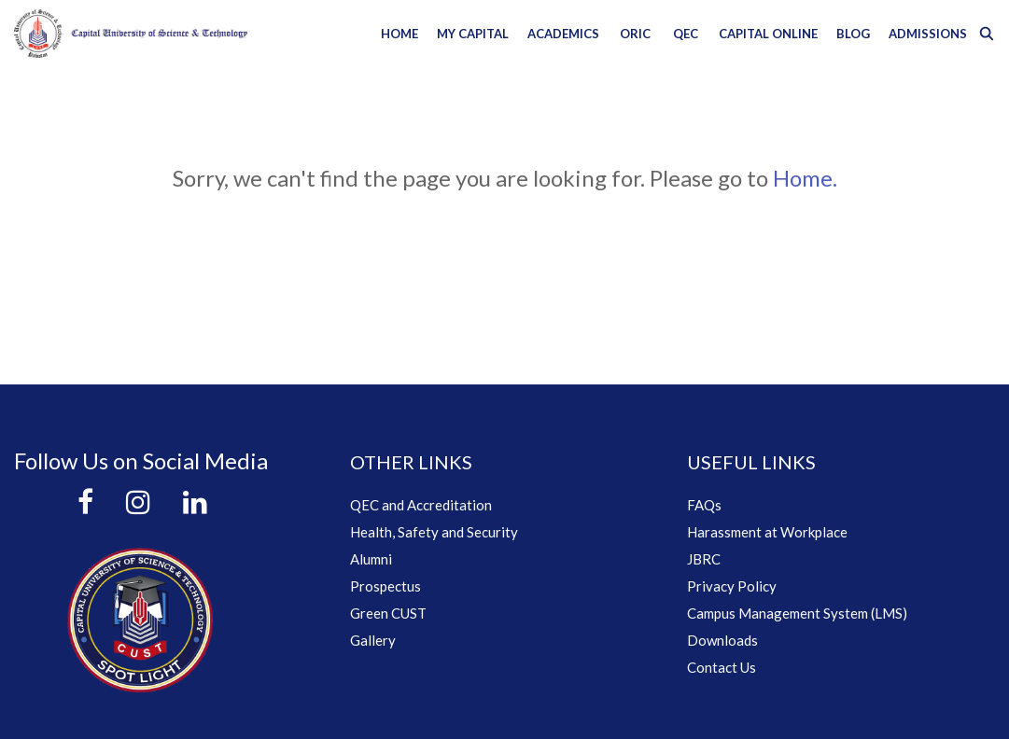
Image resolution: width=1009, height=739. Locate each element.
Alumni (371, 559)
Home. (805, 177)
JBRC (704, 559)
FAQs (704, 504)
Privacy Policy (732, 586)
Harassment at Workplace (767, 531)
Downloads (722, 640)
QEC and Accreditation (421, 504)
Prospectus (385, 586)
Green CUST (388, 613)
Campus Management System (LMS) (797, 613)
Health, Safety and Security (434, 531)
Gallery (373, 640)
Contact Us (721, 667)
